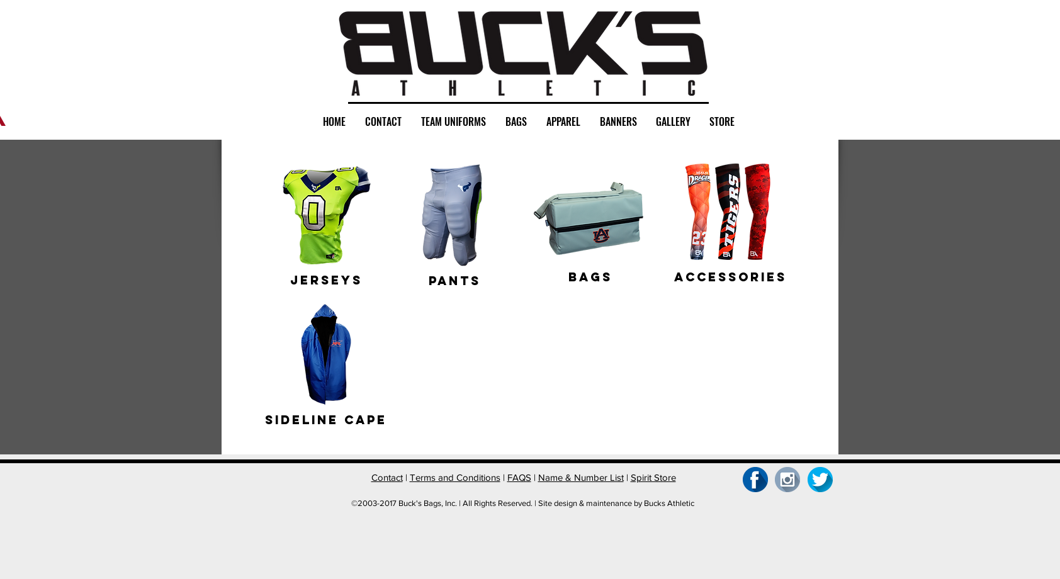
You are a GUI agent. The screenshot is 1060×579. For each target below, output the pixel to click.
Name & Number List (581, 477)
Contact (387, 477)
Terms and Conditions (455, 477)
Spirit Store (653, 477)
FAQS (519, 477)
